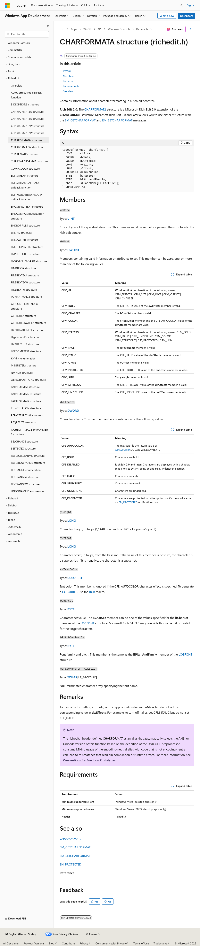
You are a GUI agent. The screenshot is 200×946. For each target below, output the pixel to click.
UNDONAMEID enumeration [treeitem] (28, 491)
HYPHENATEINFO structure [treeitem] (27, 330)
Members (68, 76)
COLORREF (75, 578)
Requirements (71, 86)
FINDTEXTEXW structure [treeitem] (25, 282)
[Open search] (182, 5)
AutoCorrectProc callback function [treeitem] (26, 95)
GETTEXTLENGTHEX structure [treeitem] (28, 323)
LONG (71, 520)
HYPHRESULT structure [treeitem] (25, 344)
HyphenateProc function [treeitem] (25, 337)
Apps (74, 29)
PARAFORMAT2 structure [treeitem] (26, 394)
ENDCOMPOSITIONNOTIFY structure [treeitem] (27, 216)
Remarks (68, 81)
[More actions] (190, 29)
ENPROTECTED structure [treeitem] (25, 254)
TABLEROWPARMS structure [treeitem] (28, 463)
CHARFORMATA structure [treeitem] (26, 140)
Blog (51, 943)
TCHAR (72, 677)
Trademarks (160, 943)
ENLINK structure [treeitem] (21, 233)
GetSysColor (122, 449)
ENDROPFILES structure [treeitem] (25, 225)
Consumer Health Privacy (111, 943)
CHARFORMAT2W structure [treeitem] (27, 126)
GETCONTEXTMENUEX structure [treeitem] (24, 306)
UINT (71, 218)
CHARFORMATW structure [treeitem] (27, 147)
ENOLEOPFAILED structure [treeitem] (27, 247)
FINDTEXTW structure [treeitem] (24, 289)
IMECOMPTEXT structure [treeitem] (26, 351)
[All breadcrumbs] (63, 29)
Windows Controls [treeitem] (19, 43)
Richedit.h (142, 29)
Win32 (87, 29)
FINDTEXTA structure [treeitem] (23, 268)
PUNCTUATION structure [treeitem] (26, 408)
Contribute (68, 943)
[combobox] (27, 34)
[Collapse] (48, 26)
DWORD (73, 250)
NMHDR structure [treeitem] (22, 372)
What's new (167, 16)
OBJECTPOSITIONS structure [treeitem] (28, 379)
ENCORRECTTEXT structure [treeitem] (27, 206)
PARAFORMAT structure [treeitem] (25, 387)
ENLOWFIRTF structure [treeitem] (24, 240)
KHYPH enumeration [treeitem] (23, 358)
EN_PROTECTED (128, 502)
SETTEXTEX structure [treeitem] (23, 448)
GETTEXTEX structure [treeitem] (23, 316)
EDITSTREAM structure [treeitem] (24, 175)
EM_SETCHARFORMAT (117, 120)
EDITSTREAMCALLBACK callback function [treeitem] (25, 185)
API (99, 29)
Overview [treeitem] (16, 85)
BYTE (70, 609)
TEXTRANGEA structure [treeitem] (25, 477)
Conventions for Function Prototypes (89, 760)
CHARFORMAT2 (95, 109)
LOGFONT (87, 623)
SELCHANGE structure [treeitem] (24, 441)
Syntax (67, 71)
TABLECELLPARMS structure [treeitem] (28, 456)
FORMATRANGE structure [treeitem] (26, 296)
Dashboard (186, 16)
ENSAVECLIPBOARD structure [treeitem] (29, 261)
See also (68, 91)
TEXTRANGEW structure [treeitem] (25, 484)
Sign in (191, 5)
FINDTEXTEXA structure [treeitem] (25, 275)
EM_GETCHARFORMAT (80, 120)
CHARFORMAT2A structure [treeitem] (27, 111)
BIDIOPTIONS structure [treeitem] (25, 104)
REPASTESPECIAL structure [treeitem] (27, 415)
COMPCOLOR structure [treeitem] (25, 168)
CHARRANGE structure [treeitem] (24, 154)
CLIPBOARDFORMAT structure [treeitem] (29, 161)
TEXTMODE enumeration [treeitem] (26, 470)
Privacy (83, 943)
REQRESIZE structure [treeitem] (23, 422)
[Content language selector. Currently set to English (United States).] (21, 934)
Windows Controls (119, 29)
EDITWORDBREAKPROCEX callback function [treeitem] (26, 197)
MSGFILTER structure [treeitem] (23, 365)
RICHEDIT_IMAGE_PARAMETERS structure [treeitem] (29, 432)
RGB (92, 592)
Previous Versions (33, 943)
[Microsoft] (7, 5)
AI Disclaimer (11, 943)
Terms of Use (141, 943)
